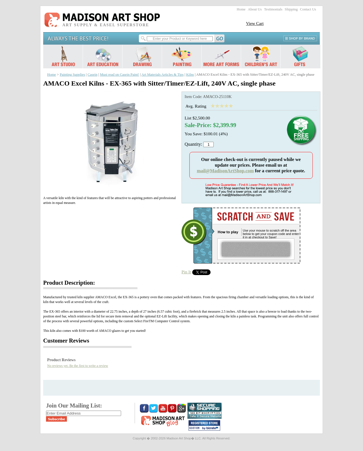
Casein (92, 75)
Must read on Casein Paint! (119, 75)
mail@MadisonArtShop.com (225, 170)
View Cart (255, 23)
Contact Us (308, 9)
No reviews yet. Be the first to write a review (77, 366)
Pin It (186, 271)
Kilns (190, 75)
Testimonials (273, 9)
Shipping (291, 9)
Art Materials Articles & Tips (162, 75)
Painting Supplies (72, 75)
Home (241, 9)
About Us (255, 9)
